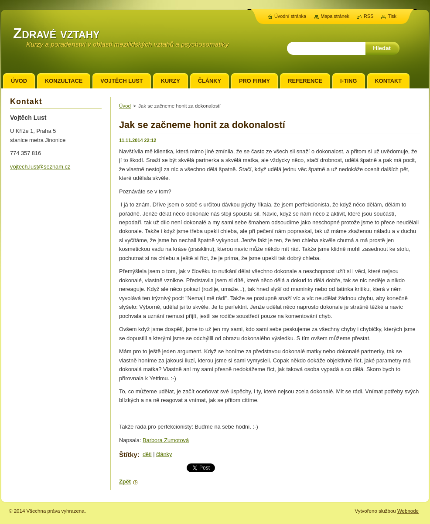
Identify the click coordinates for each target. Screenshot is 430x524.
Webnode (408, 511)
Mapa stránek (335, 16)
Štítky (128, 454)
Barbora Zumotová (166, 440)
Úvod (125, 105)
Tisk (392, 16)
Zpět (125, 481)
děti (147, 454)
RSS (368, 16)
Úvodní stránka (290, 16)
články (164, 454)
